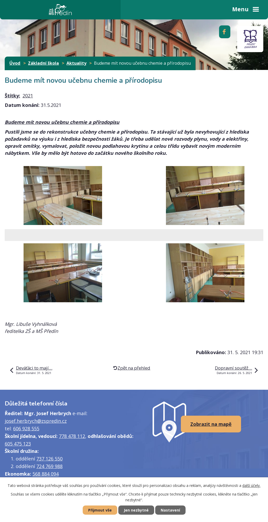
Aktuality (76, 63)
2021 (28, 95)
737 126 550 (49, 458)
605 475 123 (18, 444)
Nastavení (170, 510)
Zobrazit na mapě (211, 424)
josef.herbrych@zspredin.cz (36, 421)
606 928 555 (26, 428)
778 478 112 (72, 436)
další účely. (251, 485)
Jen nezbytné (136, 510)
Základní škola (43, 63)
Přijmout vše (100, 510)
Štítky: (12, 95)
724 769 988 (49, 466)
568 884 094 (45, 474)
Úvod (14, 63)
